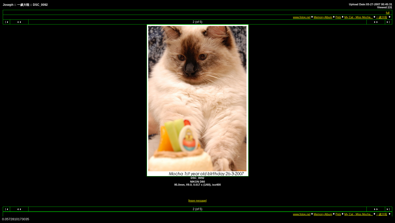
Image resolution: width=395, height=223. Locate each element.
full (387, 12)
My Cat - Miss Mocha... (358, 17)
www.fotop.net (301, 17)
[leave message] (197, 200)
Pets (338, 17)
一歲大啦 (381, 17)
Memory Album (323, 17)
